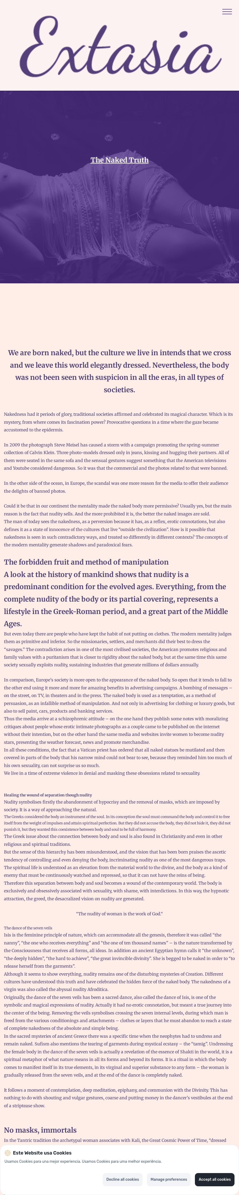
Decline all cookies (122, 1179)
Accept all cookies (215, 1179)
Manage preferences (169, 1179)
